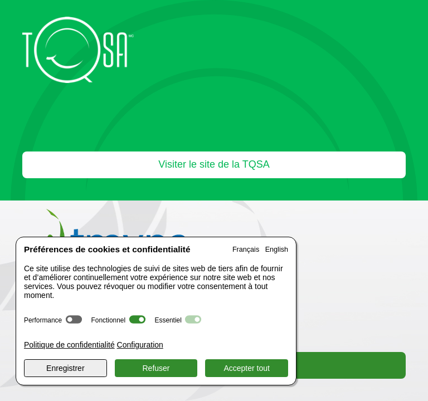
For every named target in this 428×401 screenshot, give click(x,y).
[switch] (74, 319)
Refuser (155, 368)
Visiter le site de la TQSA (213, 164)
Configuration (140, 344)
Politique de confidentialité (69, 344)
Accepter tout (246, 368)
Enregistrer (65, 368)
